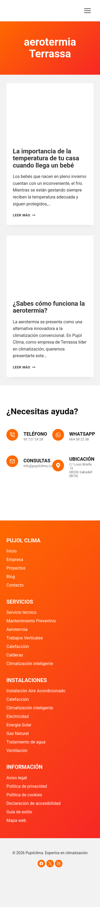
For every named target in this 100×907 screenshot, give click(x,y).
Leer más (24, 215)
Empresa (14, 559)
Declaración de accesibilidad (33, 803)
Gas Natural (17, 733)
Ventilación (16, 750)
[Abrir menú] (87, 10)
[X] (50, 863)
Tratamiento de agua (26, 742)
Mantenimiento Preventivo (31, 620)
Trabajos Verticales (24, 638)
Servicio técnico (21, 612)
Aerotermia (16, 629)
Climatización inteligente (29, 663)
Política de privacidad (26, 786)
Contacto (15, 585)
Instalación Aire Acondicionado (35, 690)
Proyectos (15, 568)
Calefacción (17, 646)
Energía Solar (18, 724)
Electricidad (17, 716)
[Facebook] (41, 863)
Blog (10, 576)
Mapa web (16, 820)
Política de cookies (24, 794)
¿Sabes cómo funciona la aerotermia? (49, 307)
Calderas (14, 655)
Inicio (11, 551)
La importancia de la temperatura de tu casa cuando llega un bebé (46, 158)
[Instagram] (58, 863)
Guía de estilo (19, 811)
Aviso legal (16, 777)
